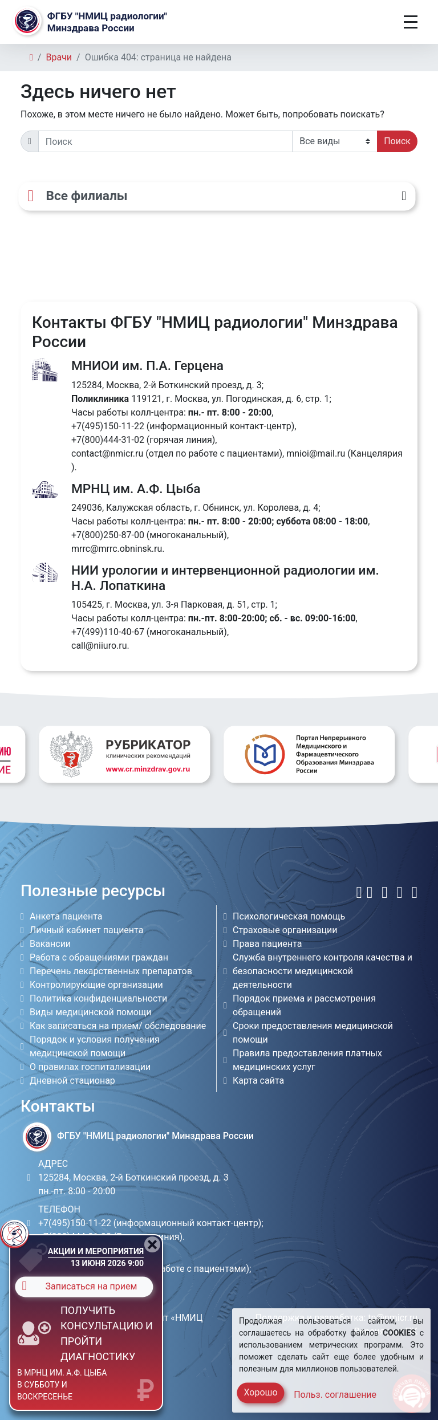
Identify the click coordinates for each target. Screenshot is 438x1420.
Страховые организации (285, 930)
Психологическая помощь (289, 916)
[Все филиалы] (216, 196)
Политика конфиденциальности (98, 998)
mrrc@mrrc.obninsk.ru (116, 548)
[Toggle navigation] (410, 22)
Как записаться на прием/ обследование (118, 1025)
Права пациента (267, 943)
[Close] (152, 1244)
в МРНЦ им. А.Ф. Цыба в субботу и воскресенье (62, 1384)
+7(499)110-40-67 (107, 631)
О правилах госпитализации (90, 1066)
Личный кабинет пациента (86, 930)
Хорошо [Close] (260, 1392)
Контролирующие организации (96, 984)
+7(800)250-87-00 (107, 535)
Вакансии (50, 943)
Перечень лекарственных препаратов (111, 971)
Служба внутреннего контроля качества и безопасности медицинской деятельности (322, 971)
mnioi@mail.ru (315, 453)
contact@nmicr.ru (107, 453)
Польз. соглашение (335, 1394)
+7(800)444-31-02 (107, 439)
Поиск (397, 141)
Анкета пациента (66, 916)
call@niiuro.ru (99, 645)
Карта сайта (258, 1080)
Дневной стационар (72, 1080)
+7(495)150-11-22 (107, 426)
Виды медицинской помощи (90, 1012)
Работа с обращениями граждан (99, 957)
